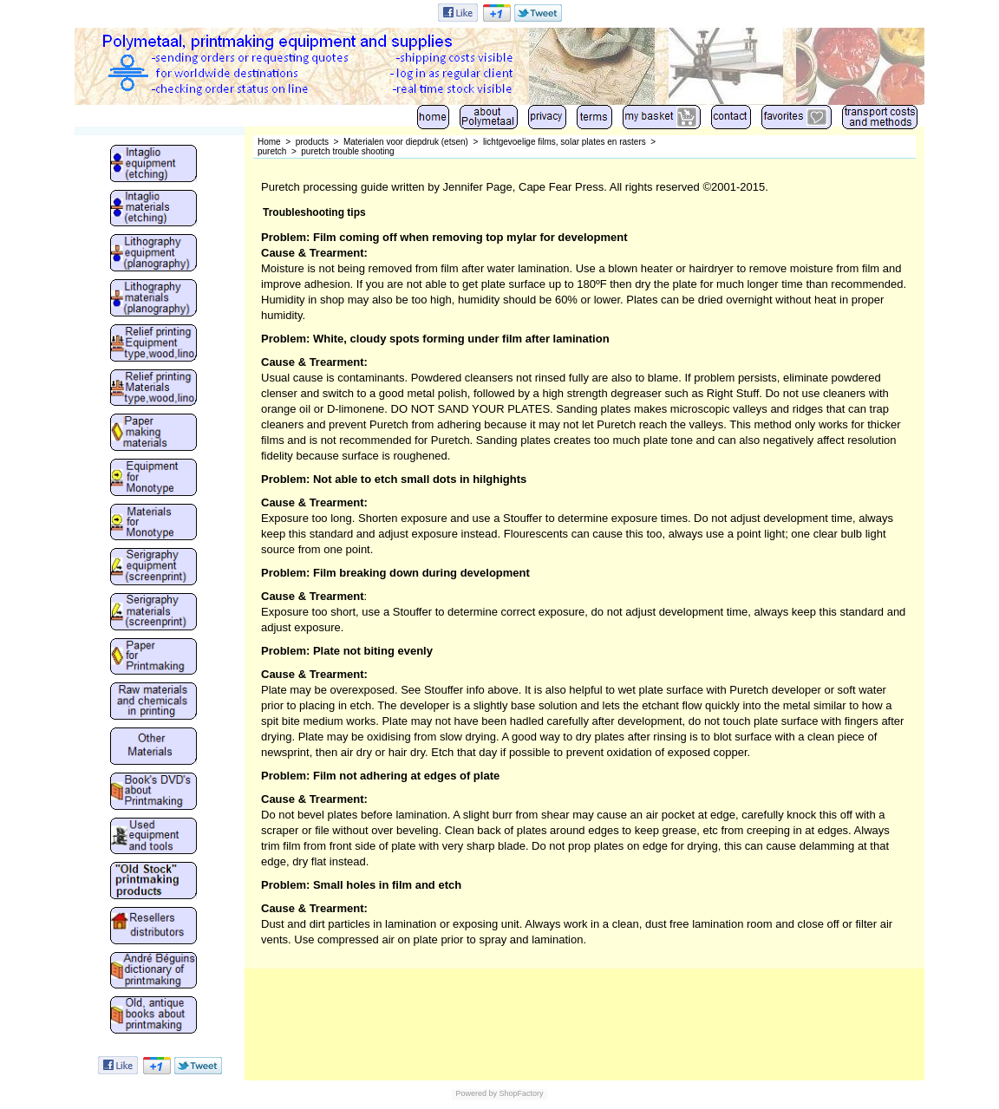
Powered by (476, 1093)
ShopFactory (520, 1093)
